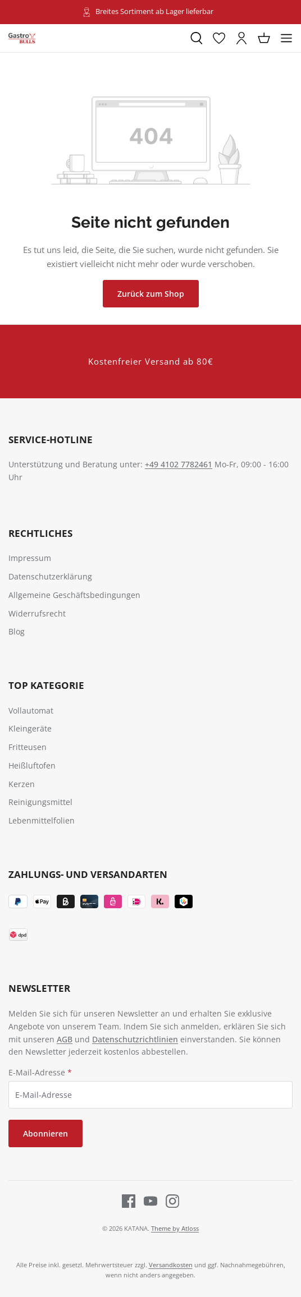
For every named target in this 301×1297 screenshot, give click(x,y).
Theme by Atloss (175, 1228)
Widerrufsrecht (37, 613)
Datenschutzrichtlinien (135, 1039)
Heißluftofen (32, 765)
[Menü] (286, 38)
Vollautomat (30, 710)
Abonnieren (45, 1133)
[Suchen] (196, 38)
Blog (16, 631)
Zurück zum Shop (150, 293)
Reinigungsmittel (40, 802)
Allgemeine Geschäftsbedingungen (74, 595)
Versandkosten (171, 1265)
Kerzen (21, 784)
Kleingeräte (30, 728)
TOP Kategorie (46, 685)
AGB (64, 1039)
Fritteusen (27, 747)
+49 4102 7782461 (178, 464)
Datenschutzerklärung (50, 576)
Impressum (29, 558)
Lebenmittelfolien (41, 820)
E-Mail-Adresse (40, 1072)
